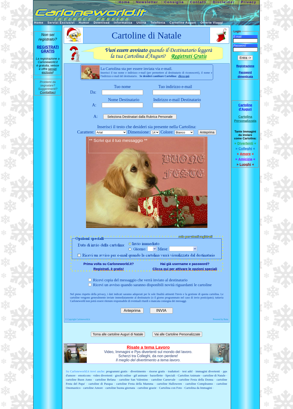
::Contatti (197, 2)
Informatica (123, 22)
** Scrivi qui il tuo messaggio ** (146, 145)
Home (38, 22)
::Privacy (247, 2)
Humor (84, 22)
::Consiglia (172, 2)
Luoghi (245, 164)
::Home (122, 2)
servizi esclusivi (49, 70)
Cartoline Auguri (182, 22)
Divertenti (245, 143)
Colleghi (245, 148)
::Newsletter (145, 2)
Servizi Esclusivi (61, 22)
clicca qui (183, 76)
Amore (245, 154)
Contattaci (47, 92)
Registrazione (245, 66)
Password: (239, 45)
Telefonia (157, 22)
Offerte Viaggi (212, 22)
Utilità (141, 22)
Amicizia (245, 159)
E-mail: (237, 36)
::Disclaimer (222, 2)
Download (102, 22)
